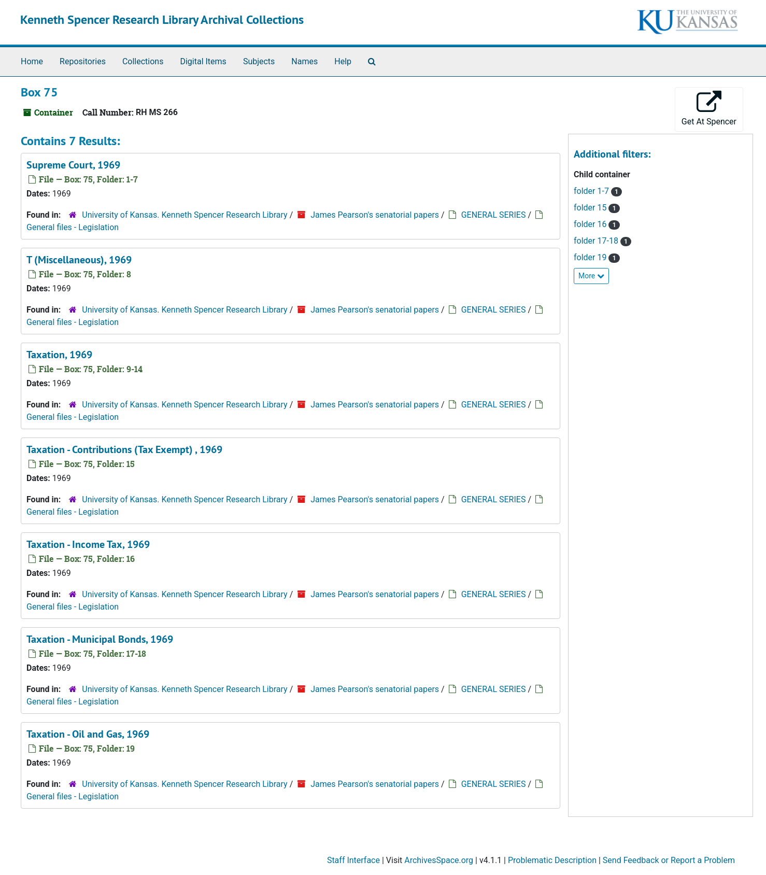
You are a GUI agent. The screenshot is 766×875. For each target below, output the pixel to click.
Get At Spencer (709, 108)
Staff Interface (353, 860)
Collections (143, 61)
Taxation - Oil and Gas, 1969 (87, 734)
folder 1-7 (592, 191)
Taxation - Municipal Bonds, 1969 (99, 639)
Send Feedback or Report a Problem (669, 860)
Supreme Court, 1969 (73, 165)
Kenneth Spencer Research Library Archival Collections (162, 19)
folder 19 (591, 257)
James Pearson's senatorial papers (374, 215)
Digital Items (203, 61)
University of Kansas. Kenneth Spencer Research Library (184, 215)
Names (304, 61)
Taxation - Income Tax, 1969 (88, 544)
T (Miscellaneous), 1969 (79, 259)
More (591, 276)
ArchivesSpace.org (438, 860)
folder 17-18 (597, 241)
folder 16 (591, 224)
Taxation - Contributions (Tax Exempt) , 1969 (124, 449)
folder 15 (591, 208)
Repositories (83, 61)
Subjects (259, 61)
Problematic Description (552, 860)
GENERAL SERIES (493, 215)
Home (32, 61)
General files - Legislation (72, 227)
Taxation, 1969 (59, 354)
